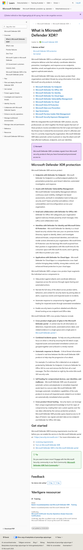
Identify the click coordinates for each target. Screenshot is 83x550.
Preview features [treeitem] (11, 50)
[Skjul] (26, 22)
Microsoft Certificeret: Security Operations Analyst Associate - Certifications (52, 515)
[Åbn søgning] (73, 3)
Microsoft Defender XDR (61, 24)
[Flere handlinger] (79, 24)
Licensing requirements (44, 442)
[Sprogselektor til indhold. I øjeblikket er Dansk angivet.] (6, 537)
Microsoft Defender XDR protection (45, 51)
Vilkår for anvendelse (53, 545)
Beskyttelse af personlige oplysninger (59, 542)
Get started (37, 54)
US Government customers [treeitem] (15, 64)
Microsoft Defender (43, 24)
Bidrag (42, 542)
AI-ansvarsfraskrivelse (9, 542)
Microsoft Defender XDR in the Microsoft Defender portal (57, 448)
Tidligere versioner (25, 542)
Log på (78, 3)
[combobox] (15, 26)
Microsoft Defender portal (45, 333)
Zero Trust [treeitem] (9, 53)
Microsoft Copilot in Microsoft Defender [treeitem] (16, 58)
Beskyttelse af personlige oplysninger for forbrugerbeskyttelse (22, 545)
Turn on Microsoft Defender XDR (48, 445)
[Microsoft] (4, 3)
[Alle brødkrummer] (33, 24)
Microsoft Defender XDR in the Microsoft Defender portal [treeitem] (16, 73)
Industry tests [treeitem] (10, 68)
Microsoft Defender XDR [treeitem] (12, 31)
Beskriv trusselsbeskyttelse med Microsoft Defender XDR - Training (54, 505)
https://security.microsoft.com (46, 437)
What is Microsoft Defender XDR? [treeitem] (15, 40)
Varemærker (67, 545)
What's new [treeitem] (10, 46)
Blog (34, 542)
